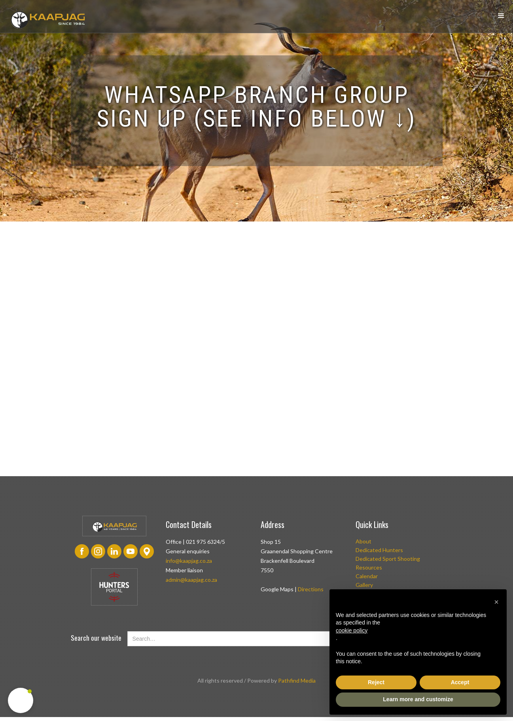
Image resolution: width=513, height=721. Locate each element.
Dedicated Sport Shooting (388, 558)
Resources (369, 567)
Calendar (367, 576)
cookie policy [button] (351, 630)
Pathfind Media (297, 680)
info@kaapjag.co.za (189, 560)
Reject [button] (376, 682)
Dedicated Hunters (379, 550)
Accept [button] (460, 682)
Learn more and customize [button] (418, 699)
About (363, 541)
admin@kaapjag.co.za (191, 579)
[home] (47, 18)
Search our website (96, 638)
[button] (501, 16)
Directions (311, 589)
